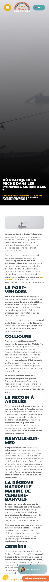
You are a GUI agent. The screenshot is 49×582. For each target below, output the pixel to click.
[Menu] (7, 7)
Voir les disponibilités (35, 578)
